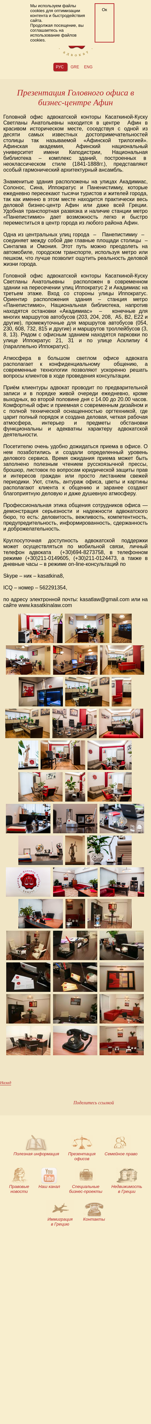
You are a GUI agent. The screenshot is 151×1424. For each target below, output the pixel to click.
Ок (104, 9)
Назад (5, 1082)
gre (75, 67)
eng (88, 67)
